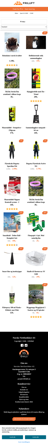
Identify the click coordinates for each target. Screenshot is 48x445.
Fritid (31, 13)
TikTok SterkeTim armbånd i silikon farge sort (12, 94)
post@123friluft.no (24, 379)
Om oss (24, 387)
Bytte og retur (24, 399)
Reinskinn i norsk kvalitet (12, 56)
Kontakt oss (24, 390)
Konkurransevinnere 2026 (24, 402)
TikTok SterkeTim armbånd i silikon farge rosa (36, 202)
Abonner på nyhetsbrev (24, 419)
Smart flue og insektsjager (12, 271)
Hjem (16, 13)
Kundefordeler (24, 397)
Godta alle (35, 437)
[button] (24, 354)
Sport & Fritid (23, 13)
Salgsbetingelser (24, 392)
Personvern (24, 394)
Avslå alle (12, 437)
